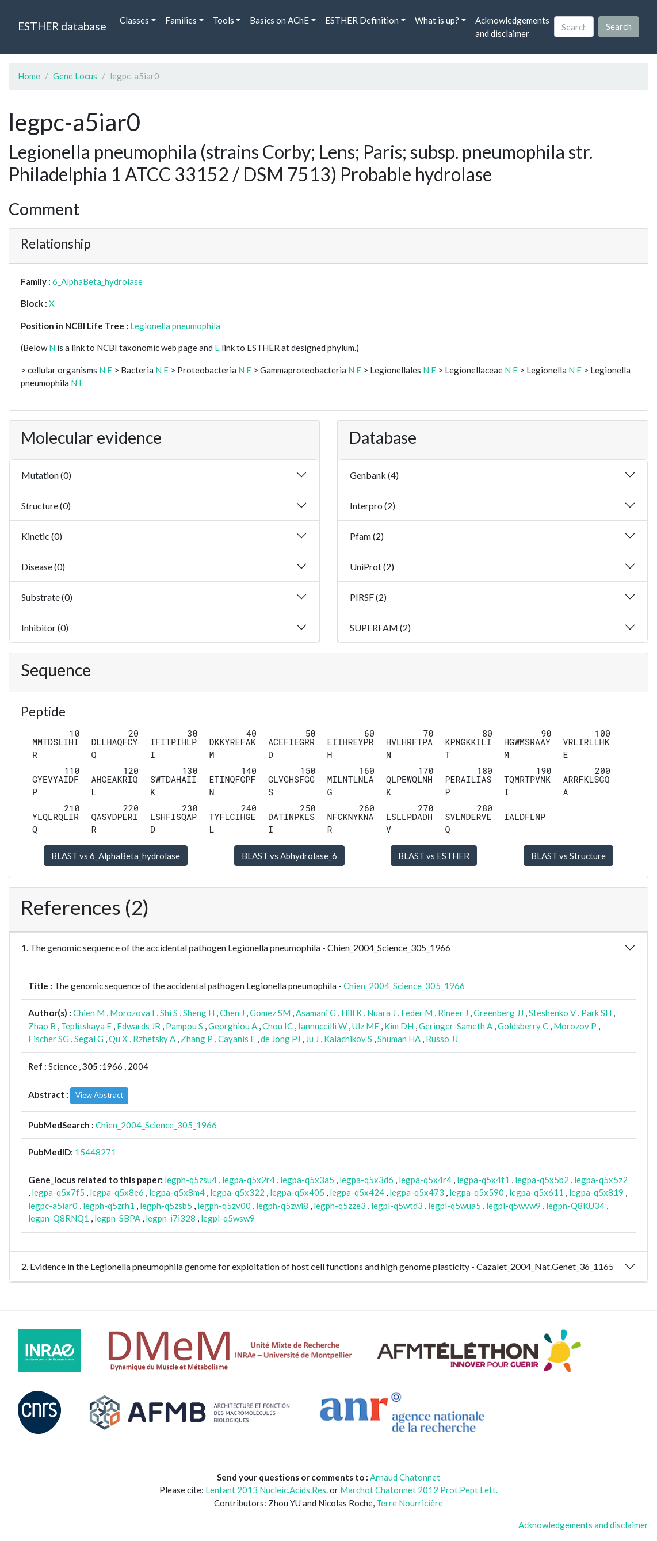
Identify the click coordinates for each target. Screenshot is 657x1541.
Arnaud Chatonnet (405, 1477)
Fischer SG (48, 1038)
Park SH (596, 1013)
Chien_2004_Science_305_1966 (404, 986)
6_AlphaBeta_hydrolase (97, 281)
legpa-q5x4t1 (483, 1179)
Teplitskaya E (86, 1026)
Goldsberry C (523, 1026)
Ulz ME (365, 1026)
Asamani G (316, 1013)
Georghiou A (232, 1026)
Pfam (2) (367, 536)
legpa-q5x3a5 (307, 1179)
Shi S (169, 1013)
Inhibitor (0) (44, 627)
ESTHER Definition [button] (362, 20)
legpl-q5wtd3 (397, 1205)
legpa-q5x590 (476, 1192)
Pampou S (184, 1026)
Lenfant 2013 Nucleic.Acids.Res (265, 1490)
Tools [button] (223, 20)
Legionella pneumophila (175, 326)
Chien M (89, 1013)
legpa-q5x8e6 (117, 1192)
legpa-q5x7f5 (58, 1192)
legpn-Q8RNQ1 (58, 1218)
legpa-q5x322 (237, 1192)
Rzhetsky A (154, 1038)
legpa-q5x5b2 (542, 1179)
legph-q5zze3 (340, 1205)
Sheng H (199, 1013)
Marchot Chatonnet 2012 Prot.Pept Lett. (419, 1490)
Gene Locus (75, 76)
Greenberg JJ (498, 1013)
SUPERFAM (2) (380, 627)
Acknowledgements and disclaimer (512, 27)
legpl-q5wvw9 (513, 1205)
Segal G (89, 1038)
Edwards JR (139, 1026)
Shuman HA (399, 1038)
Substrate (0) (46, 597)
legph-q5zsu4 (191, 1179)
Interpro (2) (372, 505)
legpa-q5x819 (596, 1192)
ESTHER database (62, 26)
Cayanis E (236, 1038)
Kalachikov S (348, 1038)
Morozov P (575, 1026)
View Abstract (99, 1095)
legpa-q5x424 (357, 1192)
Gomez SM (270, 1013)
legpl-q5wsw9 (228, 1218)
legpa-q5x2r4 (248, 1179)
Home (29, 76)
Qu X (118, 1038)
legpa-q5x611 (536, 1192)
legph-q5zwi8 (282, 1205)
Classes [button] (134, 20)
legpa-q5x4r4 (425, 1179)
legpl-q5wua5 (454, 1205)
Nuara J (381, 1013)
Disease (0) (43, 566)
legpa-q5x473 (416, 1192)
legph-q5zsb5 (166, 1205)
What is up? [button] (437, 20)
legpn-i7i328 (171, 1218)
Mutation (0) (46, 475)
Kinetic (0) (41, 536)
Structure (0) (46, 505)
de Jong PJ (280, 1038)
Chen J (232, 1013)
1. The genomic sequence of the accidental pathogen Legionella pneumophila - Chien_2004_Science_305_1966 (235, 947)
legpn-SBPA (117, 1218)
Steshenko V (552, 1013)
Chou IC (277, 1026)
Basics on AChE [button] (279, 20)
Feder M (417, 1013)
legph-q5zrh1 (109, 1205)
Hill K (351, 1013)
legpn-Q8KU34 (575, 1205)
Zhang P (197, 1038)
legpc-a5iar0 (53, 1205)
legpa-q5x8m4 (177, 1192)
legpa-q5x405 (297, 1192)
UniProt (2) (372, 566)
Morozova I (132, 1013)
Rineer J (453, 1013)
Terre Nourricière (409, 1503)
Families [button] (181, 20)
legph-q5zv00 (224, 1205)
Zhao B (42, 1026)
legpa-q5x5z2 (601, 1179)
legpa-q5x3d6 (366, 1179)
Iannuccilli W (322, 1026)
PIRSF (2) (368, 597)
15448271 (95, 1152)
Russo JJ (442, 1038)
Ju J (312, 1038)
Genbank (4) (374, 475)
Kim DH (399, 1026)
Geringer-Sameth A (455, 1026)
